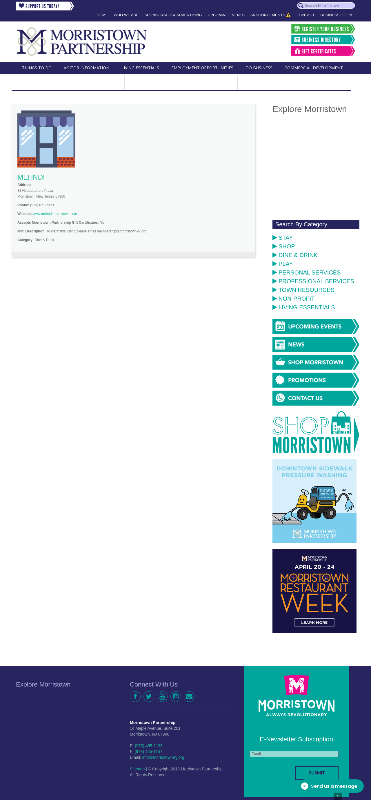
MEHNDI (31, 177)
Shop (283, 246)
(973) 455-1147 (148, 751)
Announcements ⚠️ (270, 15)
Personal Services (306, 272)
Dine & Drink (294, 255)
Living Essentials (303, 307)
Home (102, 15)
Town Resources (303, 290)
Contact (305, 15)
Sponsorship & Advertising (173, 15)
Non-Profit (293, 298)
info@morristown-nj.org (163, 757)
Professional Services (313, 281)
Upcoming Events (226, 15)
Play (282, 264)
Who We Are (126, 15)
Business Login (336, 15)
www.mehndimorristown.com (55, 214)
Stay (282, 238)
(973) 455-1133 (149, 745)
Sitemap (137, 769)
